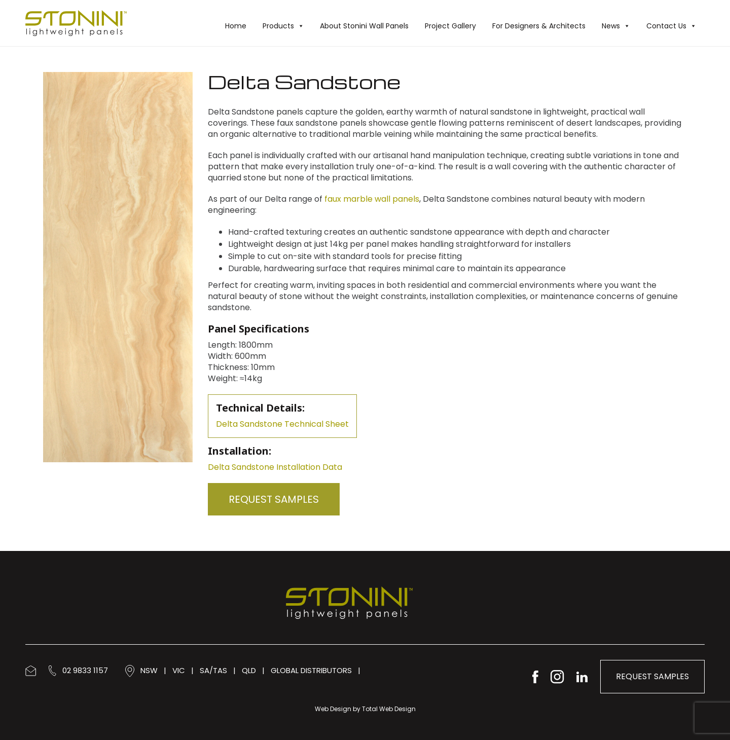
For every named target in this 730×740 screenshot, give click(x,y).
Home (235, 26)
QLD (249, 670)
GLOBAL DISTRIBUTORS (311, 670)
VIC (178, 670)
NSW (149, 670)
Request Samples (274, 499)
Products (283, 25)
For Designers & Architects (539, 26)
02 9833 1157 (78, 670)
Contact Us (671, 25)
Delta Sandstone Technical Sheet (282, 424)
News (616, 25)
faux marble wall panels (371, 199)
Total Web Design (389, 709)
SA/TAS (213, 670)
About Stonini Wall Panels (364, 26)
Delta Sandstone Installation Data (275, 467)
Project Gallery (450, 26)
